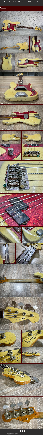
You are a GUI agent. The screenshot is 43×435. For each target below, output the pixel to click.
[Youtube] (20, 431)
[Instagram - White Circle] (24, 431)
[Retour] (3, 7)
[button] (14, 1)
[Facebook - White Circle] (22, 431)
